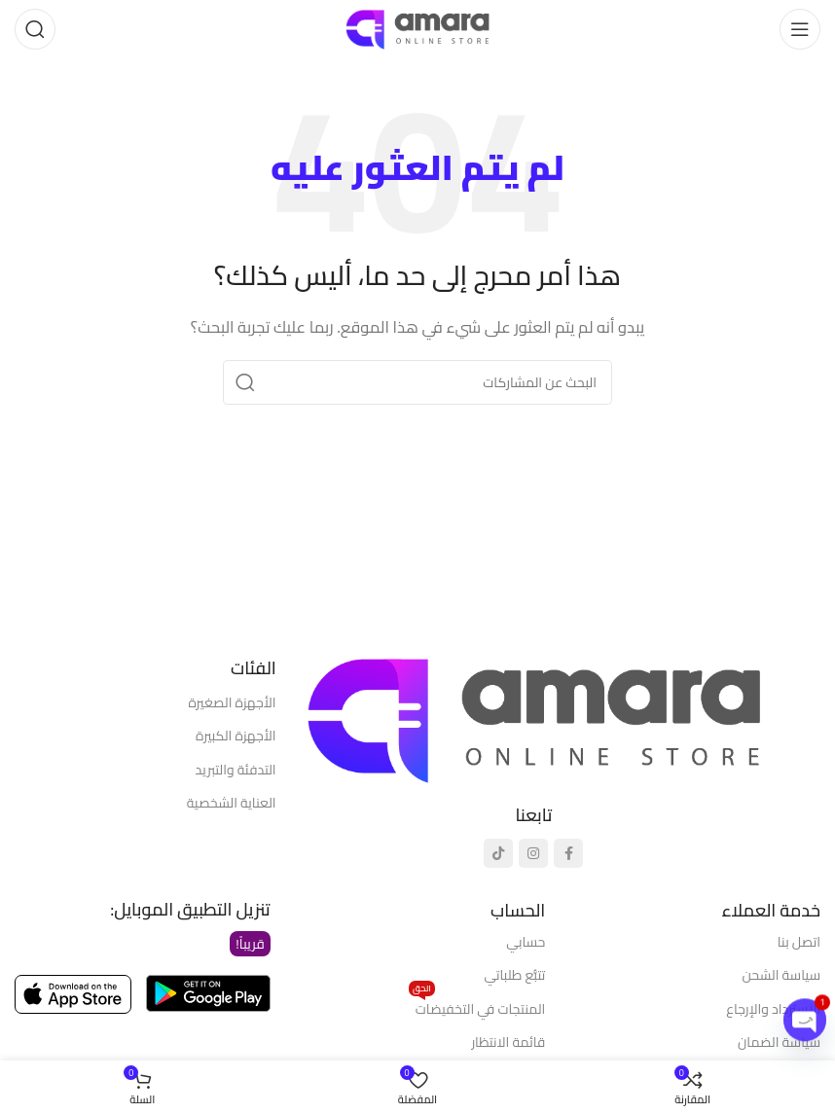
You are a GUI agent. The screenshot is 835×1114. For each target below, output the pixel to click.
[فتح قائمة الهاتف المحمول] (800, 29)
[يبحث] (35, 29)
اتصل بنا (799, 941)
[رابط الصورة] (534, 717)
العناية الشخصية (231, 802)
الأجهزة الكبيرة (236, 735)
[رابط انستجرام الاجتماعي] (533, 853)
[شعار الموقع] (417, 28)
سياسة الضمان (779, 1042)
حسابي (525, 941)
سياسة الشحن (781, 975)
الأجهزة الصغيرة (231, 702)
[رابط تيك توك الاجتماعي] (498, 853)
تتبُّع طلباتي (514, 975)
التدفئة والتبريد (236, 769)
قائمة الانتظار (508, 1042)
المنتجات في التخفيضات (477, 1007)
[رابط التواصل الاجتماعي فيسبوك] (568, 853)
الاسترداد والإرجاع (773, 1009)
